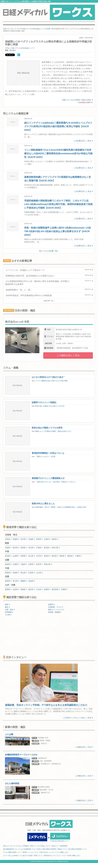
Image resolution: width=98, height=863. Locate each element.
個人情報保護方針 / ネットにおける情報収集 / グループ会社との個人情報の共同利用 (29, 849)
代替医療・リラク (55, 607)
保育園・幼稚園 (54, 612)
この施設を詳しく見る (68, 355)
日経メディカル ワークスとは (12, 846)
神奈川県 (56, 548)
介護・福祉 (10, 610)
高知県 (31, 581)
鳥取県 (8, 573)
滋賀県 (8, 564)
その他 (8, 615)
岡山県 (24, 573)
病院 (7, 604)
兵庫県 (31, 564)
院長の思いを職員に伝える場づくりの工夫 (49, 406)
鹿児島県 (56, 589)
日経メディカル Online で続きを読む (77, 100)
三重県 (78, 556)
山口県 (39, 573)
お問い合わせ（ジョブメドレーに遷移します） (54, 852)
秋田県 (39, 539)
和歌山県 (48, 564)
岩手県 (24, 539)
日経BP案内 (63, 846)
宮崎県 (47, 589)
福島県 (55, 539)
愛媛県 (24, 581)
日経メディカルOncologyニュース (23, 48)
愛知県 (70, 556)
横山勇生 (13, 50)
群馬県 (24, 548)
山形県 (47, 539)
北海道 (8, 539)
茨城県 (8, 548)
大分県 (39, 589)
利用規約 (26, 846)
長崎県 (24, 589)
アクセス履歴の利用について (12, 852)
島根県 (16, 573)
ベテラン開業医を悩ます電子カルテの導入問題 (51, 381)
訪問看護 (9, 612)
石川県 (39, 556)
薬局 (56, 610)
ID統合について (62, 849)
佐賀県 (16, 589)
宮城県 (31, 539)
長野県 (24, 556)
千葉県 (39, 548)
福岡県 (8, 589)
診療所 (51, 604)
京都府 (16, 564)
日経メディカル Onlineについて (40, 846)
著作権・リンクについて (30, 852)
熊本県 (31, 589)
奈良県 (39, 564)
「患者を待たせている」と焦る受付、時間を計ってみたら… (56, 482)
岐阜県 (55, 556)
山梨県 (16, 556)
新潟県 (8, 556)
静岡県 (62, 556)
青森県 (16, 539)
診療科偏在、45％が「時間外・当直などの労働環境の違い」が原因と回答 (60, 507)
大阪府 (24, 564)
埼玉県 (31, 548)
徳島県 (8, 581)
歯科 (7, 607)
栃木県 (16, 548)
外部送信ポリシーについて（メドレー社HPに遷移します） (62, 855)
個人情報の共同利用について (78, 849)
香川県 (16, 581)
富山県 (31, 556)
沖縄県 (64, 589)
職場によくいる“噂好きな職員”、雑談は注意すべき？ (53, 431)
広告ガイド (54, 846)
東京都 (47, 548)
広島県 (31, 573)
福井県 (47, 556)
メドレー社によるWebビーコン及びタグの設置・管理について (22, 855)
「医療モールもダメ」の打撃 (45, 456)
